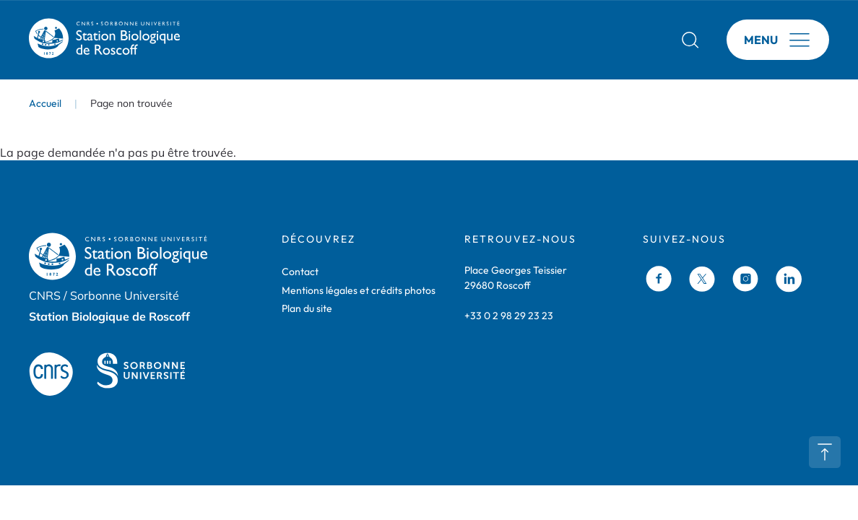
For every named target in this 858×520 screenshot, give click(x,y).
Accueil (45, 103)
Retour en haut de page (825, 452)
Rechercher (690, 39)
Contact (300, 271)
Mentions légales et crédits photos (359, 290)
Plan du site (307, 308)
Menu (761, 39)
